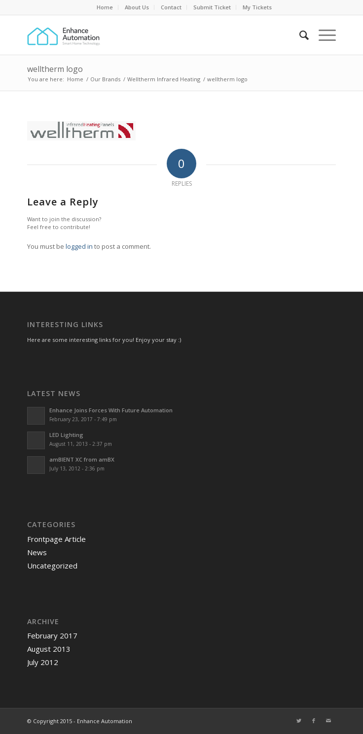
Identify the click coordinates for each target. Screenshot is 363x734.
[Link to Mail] (328, 720)
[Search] (299, 35)
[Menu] (322, 35)
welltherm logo (55, 69)
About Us (137, 7)
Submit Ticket (212, 7)
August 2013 (49, 649)
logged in (79, 246)
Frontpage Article (56, 539)
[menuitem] (105, 7)
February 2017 (52, 635)
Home (105, 7)
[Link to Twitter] (298, 720)
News (37, 552)
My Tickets (257, 7)
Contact (171, 7)
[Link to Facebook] (313, 720)
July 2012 (42, 662)
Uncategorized (52, 565)
